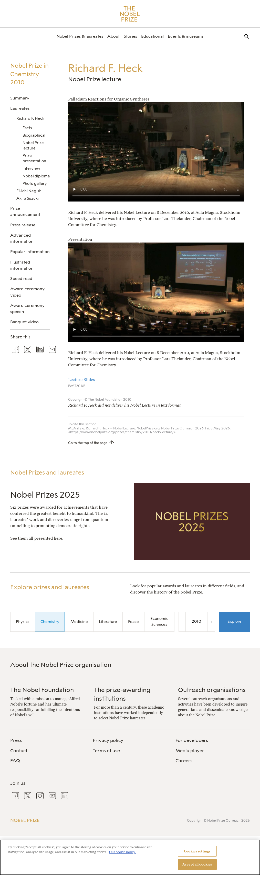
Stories (130, 36)
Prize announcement (25, 211)
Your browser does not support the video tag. (156, 152)
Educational (152, 36)
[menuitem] (80, 36)
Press (16, 740)
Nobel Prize (25, 820)
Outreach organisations (212, 689)
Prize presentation (34, 158)
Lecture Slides (82, 379)
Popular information (30, 251)
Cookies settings (197, 851)
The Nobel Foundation (42, 689)
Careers (183, 760)
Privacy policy (108, 740)
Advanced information (22, 238)
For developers (191, 740)
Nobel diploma (36, 176)
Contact (18, 750)
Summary (19, 98)
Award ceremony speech (27, 308)
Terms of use (106, 750)
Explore (234, 621)
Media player (189, 750)
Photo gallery (35, 183)
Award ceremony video (27, 291)
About (113, 36)
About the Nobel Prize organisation (60, 664)
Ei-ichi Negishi (29, 191)
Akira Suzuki (27, 198)
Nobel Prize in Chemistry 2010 (29, 74)
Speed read (21, 278)
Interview (31, 168)
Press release (22, 225)
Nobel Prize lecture (33, 145)
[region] (130, 857)
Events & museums (185, 36)
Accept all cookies (197, 864)
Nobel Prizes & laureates (80, 36)
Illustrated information (22, 265)
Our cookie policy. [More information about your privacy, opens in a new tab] (122, 852)
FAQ (15, 760)
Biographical (34, 135)
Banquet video (24, 321)
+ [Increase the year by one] (211, 621)
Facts (27, 128)
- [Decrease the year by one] (182, 621)
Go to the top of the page (87, 443)
